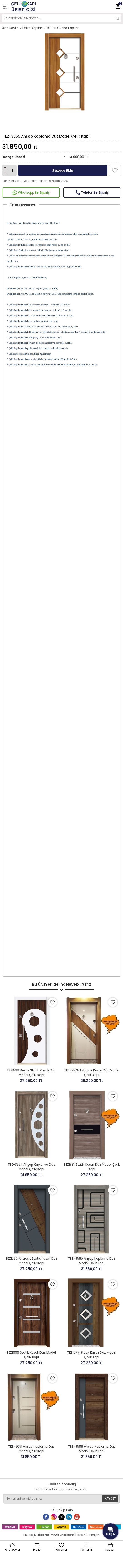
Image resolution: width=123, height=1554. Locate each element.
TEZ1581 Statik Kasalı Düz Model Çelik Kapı (92, 1166)
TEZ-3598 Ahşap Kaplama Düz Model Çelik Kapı (92, 1448)
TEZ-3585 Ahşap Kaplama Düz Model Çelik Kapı (91, 1260)
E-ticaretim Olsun (49, 1535)
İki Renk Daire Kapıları (63, 28)
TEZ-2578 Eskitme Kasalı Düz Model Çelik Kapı (91, 1072)
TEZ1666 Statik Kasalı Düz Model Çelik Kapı (31, 1354)
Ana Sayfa (10, 28)
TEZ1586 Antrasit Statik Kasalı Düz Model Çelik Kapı (31, 1260)
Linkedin (71, 1519)
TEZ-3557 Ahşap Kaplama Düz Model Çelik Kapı (31, 1166)
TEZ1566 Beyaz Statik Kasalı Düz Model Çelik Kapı (31, 1072)
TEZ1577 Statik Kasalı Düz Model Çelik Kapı (91, 1354)
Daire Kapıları (32, 28)
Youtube (79, 1519)
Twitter (62, 1519)
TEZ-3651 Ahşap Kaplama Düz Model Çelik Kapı (31, 1448)
